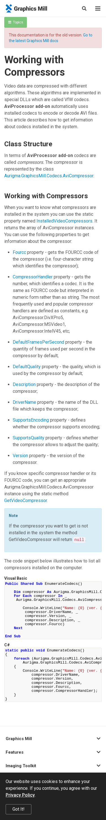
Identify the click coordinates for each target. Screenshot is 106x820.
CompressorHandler (33, 277)
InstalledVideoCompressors (64, 221)
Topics (15, 22)
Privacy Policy (20, 795)
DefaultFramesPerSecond (38, 342)
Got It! (18, 809)
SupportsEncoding (31, 420)
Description (24, 384)
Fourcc (19, 252)
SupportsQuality (28, 437)
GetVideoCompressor (25, 500)
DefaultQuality (27, 366)
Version (20, 455)
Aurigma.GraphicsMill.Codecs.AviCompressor (48, 175)
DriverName (24, 402)
